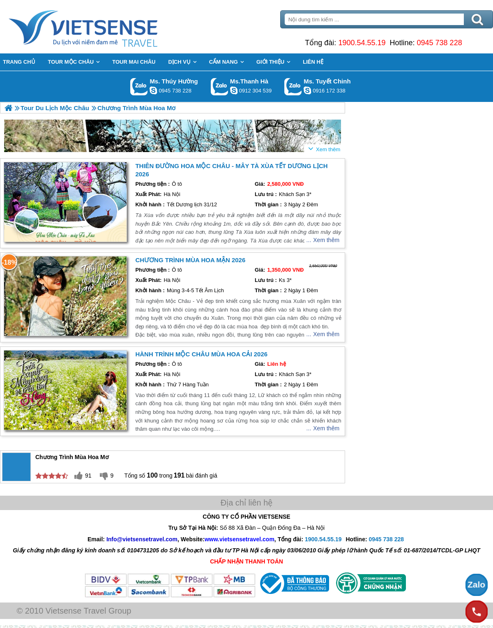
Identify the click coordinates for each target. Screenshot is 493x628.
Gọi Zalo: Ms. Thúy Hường (139, 86)
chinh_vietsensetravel (307, 90)
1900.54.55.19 (361, 43)
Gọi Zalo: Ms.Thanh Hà (219, 86)
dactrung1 (153, 90)
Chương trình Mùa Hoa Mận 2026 (190, 259)
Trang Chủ (103, 26)
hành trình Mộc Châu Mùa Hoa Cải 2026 (201, 354)
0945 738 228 (439, 43)
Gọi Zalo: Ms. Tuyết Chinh (293, 86)
